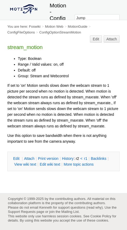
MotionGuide (78, 26)
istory (68, 158)
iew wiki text (25, 164)
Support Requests (21, 212)
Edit (96, 39)
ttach (29, 158)
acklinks (98, 158)
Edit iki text (50, 164)
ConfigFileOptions (21, 32)
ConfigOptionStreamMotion (60, 32)
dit (17, 158)
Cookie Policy (100, 216)
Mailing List (70, 212)
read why (94, 207)
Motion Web (54, 26)
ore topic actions (79, 164)
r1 (85, 158)
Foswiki (34, 26)
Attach (111, 39)
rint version (48, 158)
